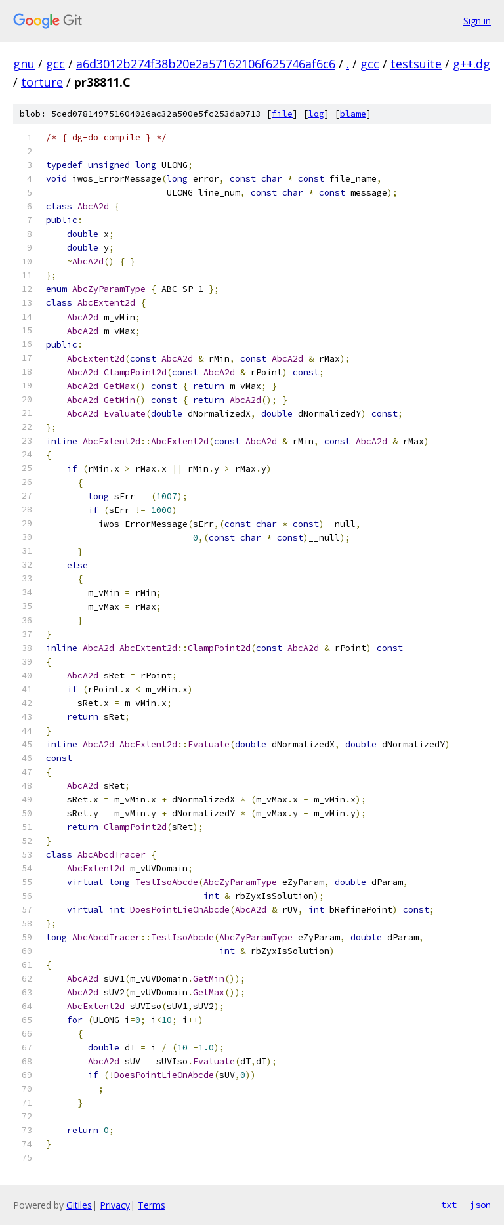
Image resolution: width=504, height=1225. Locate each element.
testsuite (416, 64)
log (316, 113)
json (480, 1205)
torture (42, 82)
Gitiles (79, 1205)
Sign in (477, 20)
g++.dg (471, 64)
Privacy (115, 1205)
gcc (55, 64)
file (282, 113)
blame (353, 113)
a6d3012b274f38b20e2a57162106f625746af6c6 (205, 64)
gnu (24, 64)
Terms (151, 1205)
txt (449, 1205)
